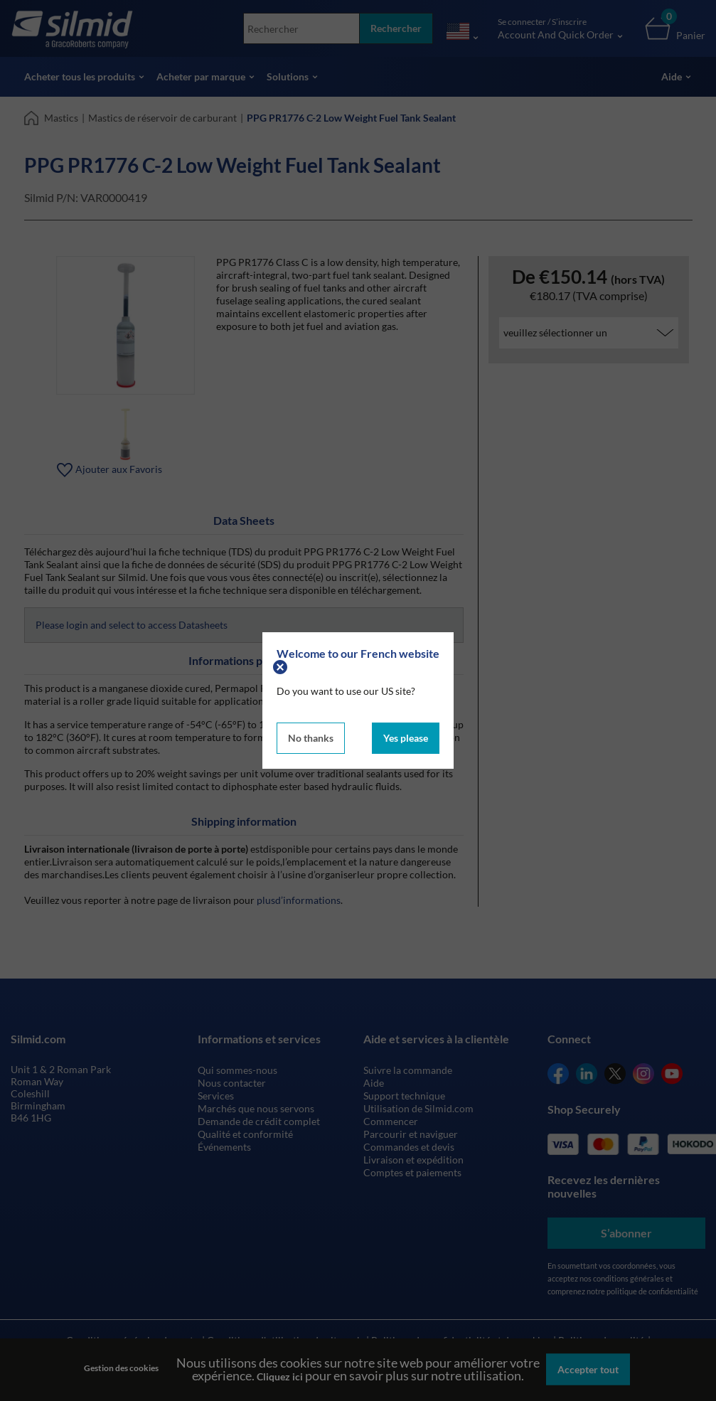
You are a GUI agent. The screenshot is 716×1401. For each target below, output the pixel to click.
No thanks (310, 738)
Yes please (405, 738)
